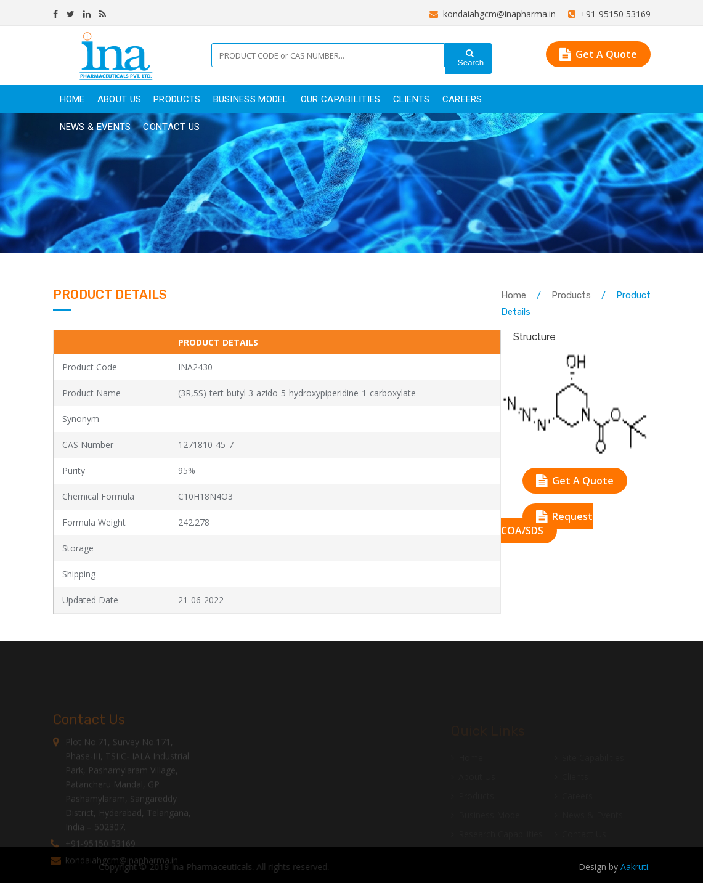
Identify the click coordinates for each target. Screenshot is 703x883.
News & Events (95, 126)
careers (462, 99)
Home (72, 99)
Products (571, 295)
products (176, 99)
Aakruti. (635, 867)
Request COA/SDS (547, 523)
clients (411, 99)
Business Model (250, 99)
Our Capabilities (341, 99)
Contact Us (171, 126)
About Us (119, 99)
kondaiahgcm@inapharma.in (492, 14)
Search (469, 58)
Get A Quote (598, 54)
